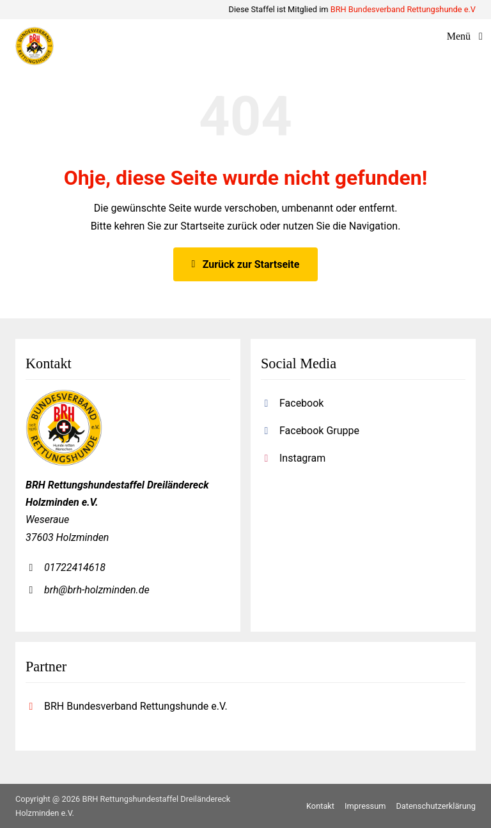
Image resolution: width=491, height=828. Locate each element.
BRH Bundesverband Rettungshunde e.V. (136, 706)
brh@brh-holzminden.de (97, 590)
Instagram (302, 458)
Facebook (301, 403)
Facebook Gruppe (319, 431)
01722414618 (74, 567)
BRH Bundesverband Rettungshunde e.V (403, 9)
